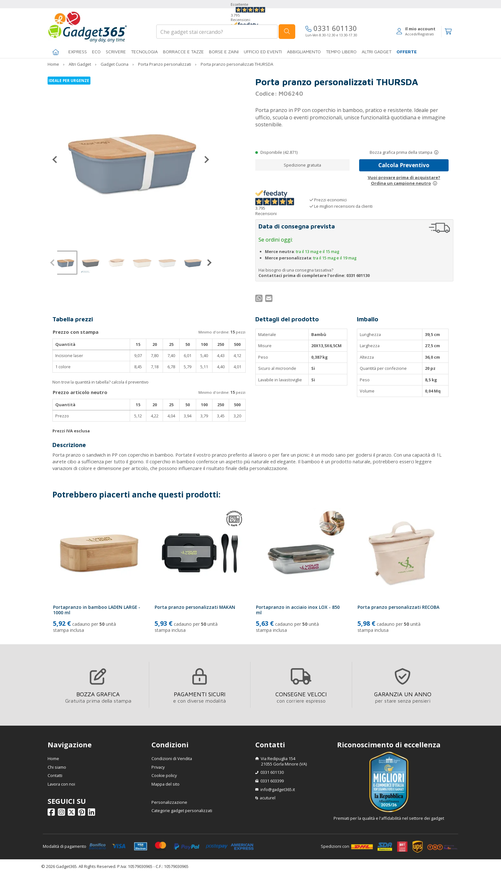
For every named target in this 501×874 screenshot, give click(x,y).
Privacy (158, 767)
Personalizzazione (169, 802)
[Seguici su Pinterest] (82, 814)
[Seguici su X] (72, 814)
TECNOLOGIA (144, 51)
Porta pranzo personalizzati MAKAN (195, 607)
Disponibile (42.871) (278, 152)
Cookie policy (164, 775)
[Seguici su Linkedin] (92, 814)
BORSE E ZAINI (224, 51)
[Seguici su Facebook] (52, 814)
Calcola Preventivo (403, 165)
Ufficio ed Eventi (263, 51)
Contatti (55, 775)
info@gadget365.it (277, 789)
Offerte (407, 51)
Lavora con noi (61, 784)
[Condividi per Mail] (269, 300)
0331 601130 (331, 28)
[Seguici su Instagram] (62, 814)
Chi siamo (57, 767)
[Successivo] (204, 160)
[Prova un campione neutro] (435, 183)
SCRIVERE (116, 51)
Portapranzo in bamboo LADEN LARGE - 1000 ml (96, 610)
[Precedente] (57, 160)
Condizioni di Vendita (171, 758)
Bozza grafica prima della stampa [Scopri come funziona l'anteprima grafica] (401, 152)
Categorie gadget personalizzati (181, 810)
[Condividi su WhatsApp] (259, 300)
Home (53, 758)
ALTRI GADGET (376, 51)
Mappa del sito (165, 784)
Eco (96, 51)
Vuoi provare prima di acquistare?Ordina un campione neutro (404, 180)
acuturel (267, 798)
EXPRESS (77, 51)
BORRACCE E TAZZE (183, 51)
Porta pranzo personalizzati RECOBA (398, 607)
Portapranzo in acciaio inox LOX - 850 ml (298, 610)
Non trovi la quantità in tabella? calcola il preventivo (100, 382)
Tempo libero (341, 51)
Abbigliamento (304, 51)
